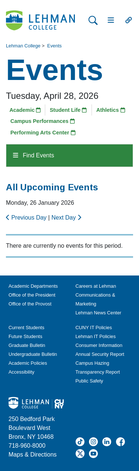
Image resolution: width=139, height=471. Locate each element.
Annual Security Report (100, 354)
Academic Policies (28, 363)
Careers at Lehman (96, 286)
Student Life (68, 110)
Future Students (25, 336)
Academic (25, 110)
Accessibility (21, 372)
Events (54, 46)
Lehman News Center (99, 312)
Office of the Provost (30, 304)
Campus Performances (42, 121)
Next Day (66, 217)
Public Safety (89, 381)
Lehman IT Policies (96, 336)
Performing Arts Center (43, 133)
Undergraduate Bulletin (33, 354)
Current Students (26, 327)
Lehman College (23, 46)
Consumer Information (99, 345)
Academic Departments (33, 286)
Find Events (33, 155)
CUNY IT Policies (94, 327)
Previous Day (27, 217)
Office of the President (32, 295)
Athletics (110, 110)
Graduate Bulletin (27, 345)
